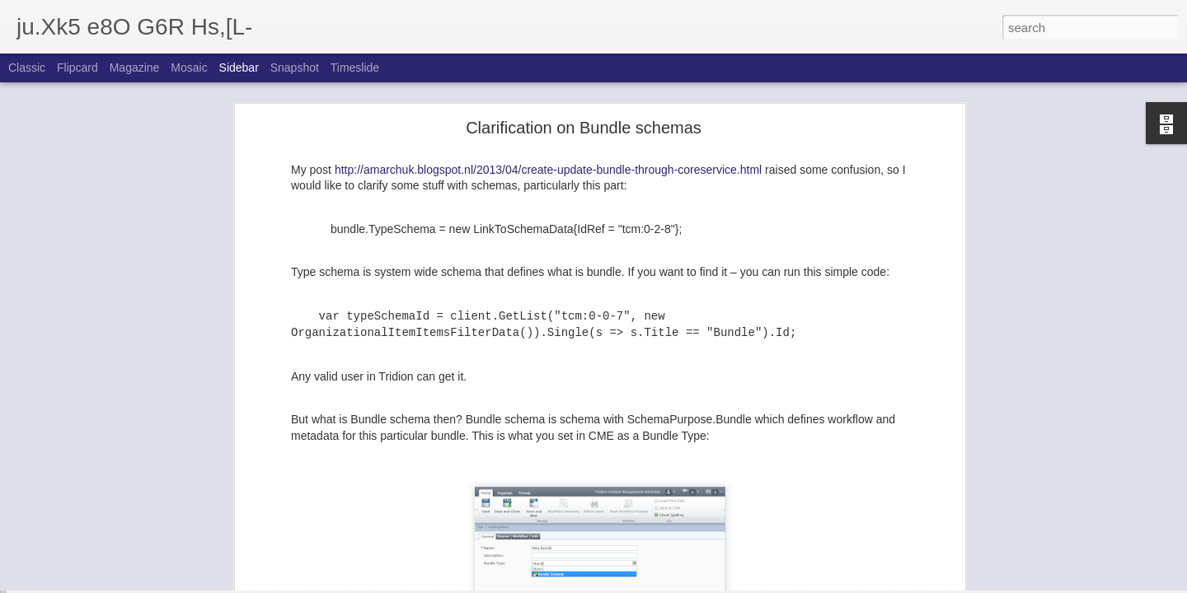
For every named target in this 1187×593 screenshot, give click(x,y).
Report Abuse (693, 584)
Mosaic (189, 67)
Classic (26, 67)
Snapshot (294, 67)
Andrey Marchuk (573, 570)
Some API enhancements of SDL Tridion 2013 (141, 508)
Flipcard (77, 67)
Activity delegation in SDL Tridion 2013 (124, 545)
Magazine (135, 67)
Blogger (645, 584)
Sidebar (239, 67)
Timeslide (355, 67)
